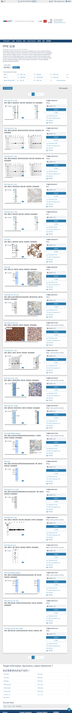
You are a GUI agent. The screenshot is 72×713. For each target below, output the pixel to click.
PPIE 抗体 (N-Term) (10, 545)
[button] (44, 112)
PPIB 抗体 (6, 681)
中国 (54, 106)
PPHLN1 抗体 (7, 691)
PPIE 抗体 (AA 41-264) (11, 378)
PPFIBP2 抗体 (7, 695)
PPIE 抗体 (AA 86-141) (11, 323)
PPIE (13, 706)
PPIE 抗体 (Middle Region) (12, 433)
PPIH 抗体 (39, 681)
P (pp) (9, 706)
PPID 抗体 (6, 674)
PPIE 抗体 (7, 239)
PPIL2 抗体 (40, 688)
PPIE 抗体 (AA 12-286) (11, 406)
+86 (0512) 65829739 (24, 1)
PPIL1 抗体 (40, 684)
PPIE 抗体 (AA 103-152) (11, 295)
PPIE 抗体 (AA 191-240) (11, 489)
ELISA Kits (19, 41)
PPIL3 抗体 (40, 691)
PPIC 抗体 (6, 677)
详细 (56, 112)
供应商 (39, 41)
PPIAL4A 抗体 (7, 688)
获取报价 (56, 109)
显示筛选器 (8, 88)
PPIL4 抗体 (40, 695)
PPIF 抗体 (39, 674)
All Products (6, 41)
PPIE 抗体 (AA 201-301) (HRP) (13, 628)
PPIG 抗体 (39, 677)
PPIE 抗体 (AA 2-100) (10, 101)
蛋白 (24, 41)
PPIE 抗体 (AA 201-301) (11, 601)
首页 (5, 706)
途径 (43, 41)
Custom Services (31, 41)
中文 (3, 1)
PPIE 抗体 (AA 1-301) (10, 128)
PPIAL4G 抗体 (7, 684)
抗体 (13, 41)
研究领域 (48, 41)
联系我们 (34, 1)
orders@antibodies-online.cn (59, 22)
